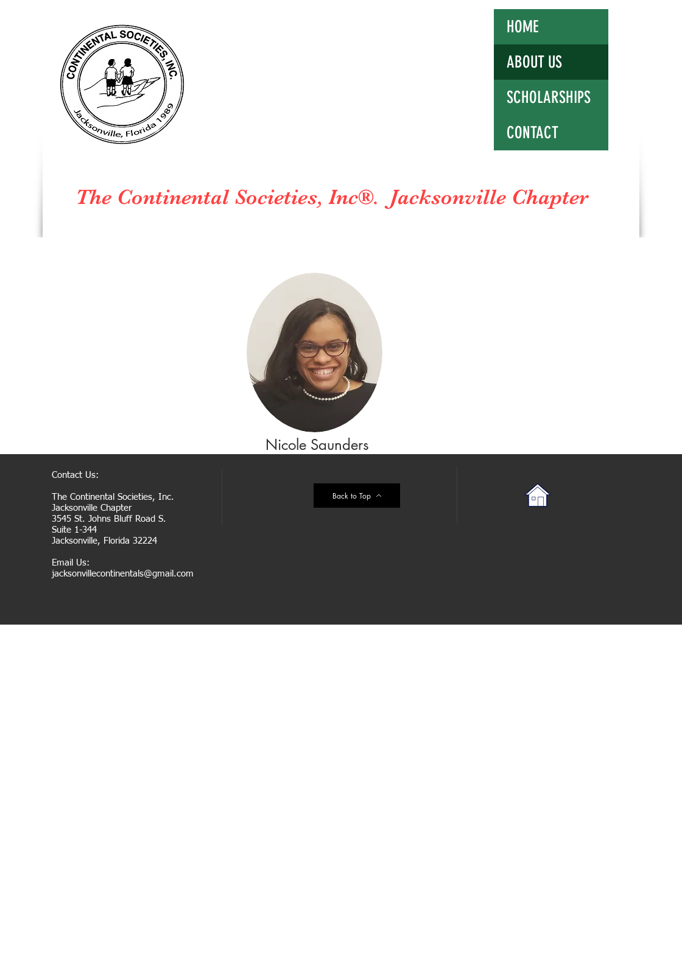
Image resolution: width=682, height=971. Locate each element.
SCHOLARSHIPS (549, 97)
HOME (523, 27)
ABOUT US (534, 62)
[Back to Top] (357, 495)
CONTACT (532, 132)
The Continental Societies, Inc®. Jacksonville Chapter (332, 196)
